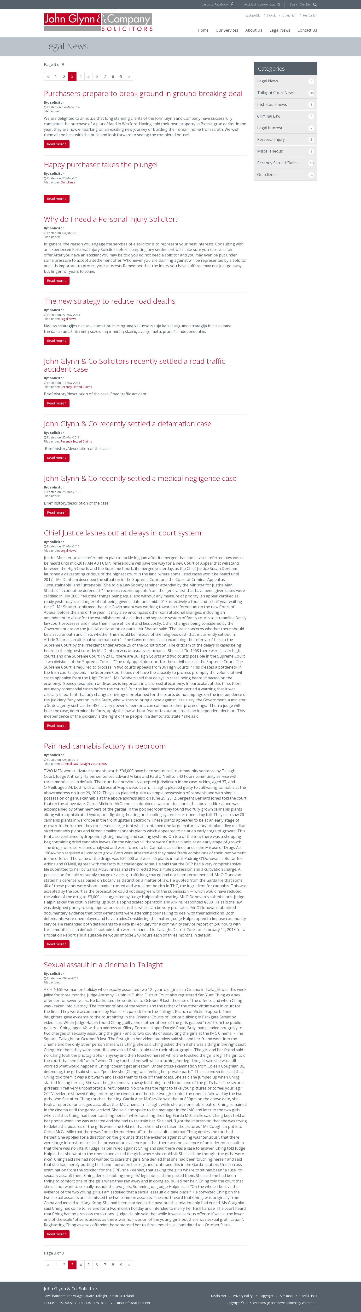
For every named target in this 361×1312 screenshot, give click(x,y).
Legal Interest (285, 128)
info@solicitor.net (137, 1303)
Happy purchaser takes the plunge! (101, 164)
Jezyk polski (252, 15)
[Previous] (48, 76)
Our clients (68, 182)
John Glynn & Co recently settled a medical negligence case (140, 478)
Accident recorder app (259, 4)
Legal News (279, 30)
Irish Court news (285, 105)
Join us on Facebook (214, 4)
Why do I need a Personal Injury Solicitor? (111, 219)
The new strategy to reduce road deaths (109, 301)
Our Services (227, 30)
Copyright (266, 1296)
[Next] (129, 76)
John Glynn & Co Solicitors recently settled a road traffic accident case (134, 365)
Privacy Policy (243, 1296)
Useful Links (308, 1296)
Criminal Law (69, 764)
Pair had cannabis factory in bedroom (105, 746)
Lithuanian (289, 15)
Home (203, 30)
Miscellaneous (285, 151)
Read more (56, 144)
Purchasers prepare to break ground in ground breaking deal (143, 93)
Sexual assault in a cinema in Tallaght (103, 964)
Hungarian (310, 15)
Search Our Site (300, 4)
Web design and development (275, 1303)
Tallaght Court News (93, 764)
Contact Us (307, 30)
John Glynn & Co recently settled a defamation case (127, 423)
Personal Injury (285, 140)
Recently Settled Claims (76, 387)
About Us (253, 30)
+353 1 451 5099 (61, 1303)
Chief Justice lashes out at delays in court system (122, 533)
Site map (286, 1296)
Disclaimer (218, 1296)
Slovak (271, 15)
